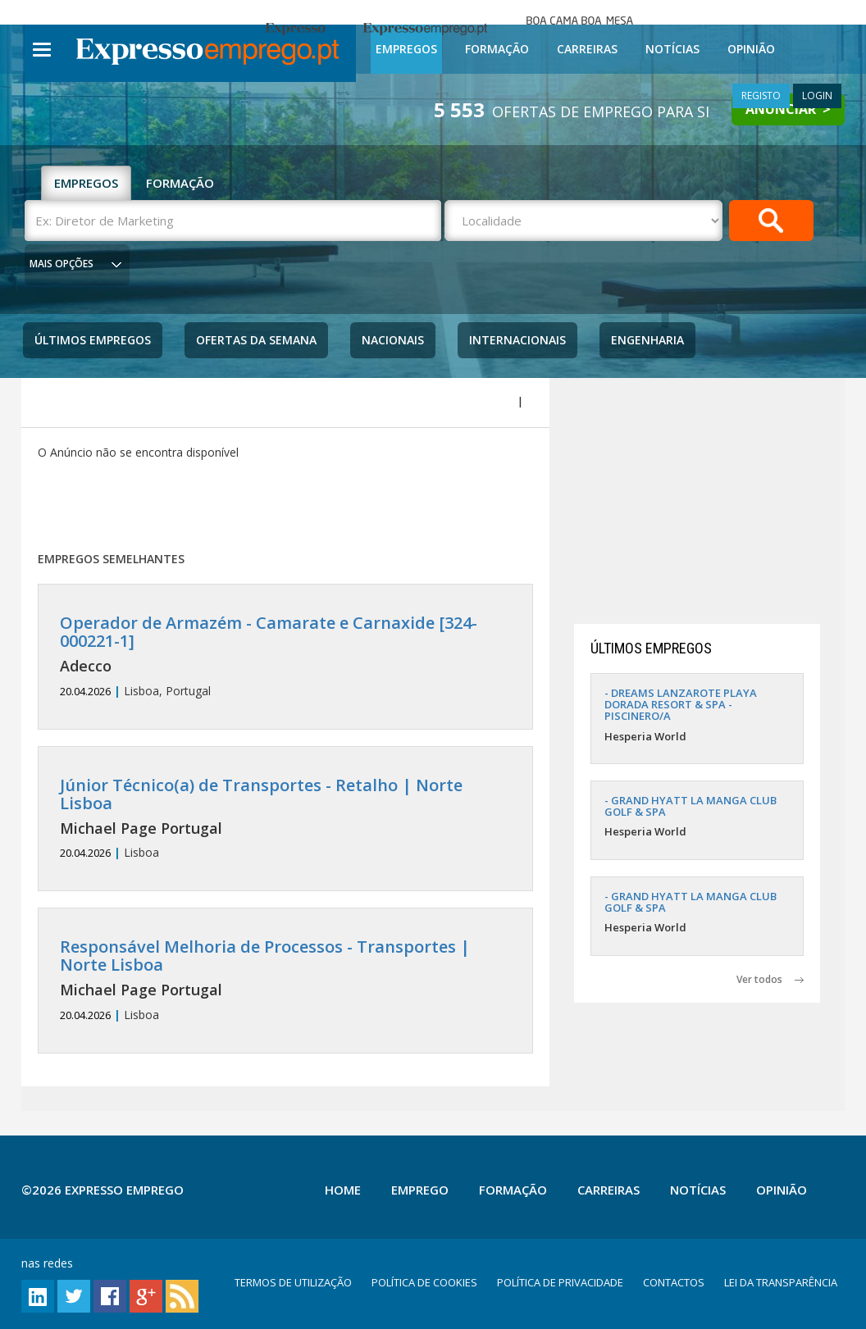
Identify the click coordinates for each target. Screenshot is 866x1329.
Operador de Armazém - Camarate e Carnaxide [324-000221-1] (268, 632)
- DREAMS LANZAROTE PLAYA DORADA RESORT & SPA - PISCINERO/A (680, 704)
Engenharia (647, 340)
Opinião (751, 49)
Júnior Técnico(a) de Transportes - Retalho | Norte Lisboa (261, 794)
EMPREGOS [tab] (86, 183)
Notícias (672, 49)
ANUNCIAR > (788, 109)
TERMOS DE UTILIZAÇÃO (293, 1282)
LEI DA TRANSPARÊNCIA (780, 1282)
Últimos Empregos (92, 340)
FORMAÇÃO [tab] (180, 183)
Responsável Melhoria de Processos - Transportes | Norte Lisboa (265, 955)
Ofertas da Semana (256, 340)
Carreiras (587, 49)
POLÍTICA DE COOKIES (424, 1282)
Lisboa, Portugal (285, 656)
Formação (497, 49)
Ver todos (770, 979)
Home (343, 1189)
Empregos (406, 49)
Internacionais (517, 340)
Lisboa (285, 818)
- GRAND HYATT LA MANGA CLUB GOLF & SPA (690, 806)
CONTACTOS (673, 1282)
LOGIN (817, 95)
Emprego (420, 1189)
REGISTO (761, 95)
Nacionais (393, 340)
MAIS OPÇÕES (61, 264)
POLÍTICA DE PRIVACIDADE (560, 1282)
